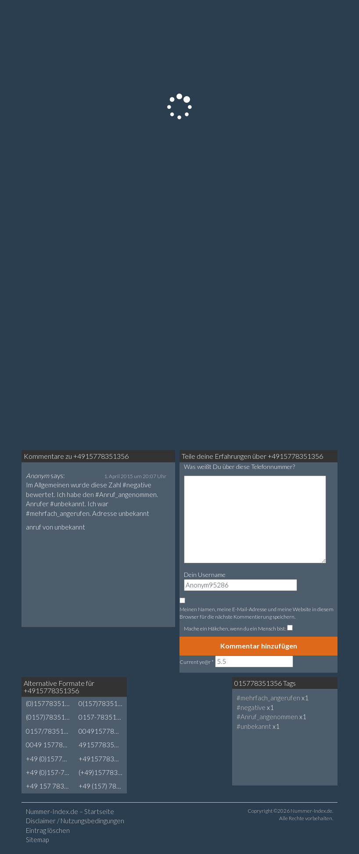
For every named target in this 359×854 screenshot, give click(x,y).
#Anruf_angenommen (267, 717)
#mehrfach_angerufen (268, 698)
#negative (251, 707)
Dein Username (205, 574)
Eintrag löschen (48, 830)
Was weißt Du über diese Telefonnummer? (239, 466)
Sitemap (37, 839)
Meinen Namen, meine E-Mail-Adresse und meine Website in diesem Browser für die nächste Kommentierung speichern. (257, 613)
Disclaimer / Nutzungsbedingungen (75, 821)
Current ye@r (197, 662)
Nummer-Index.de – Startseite (70, 811)
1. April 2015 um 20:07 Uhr (135, 476)
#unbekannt (254, 726)
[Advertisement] (197, 710)
